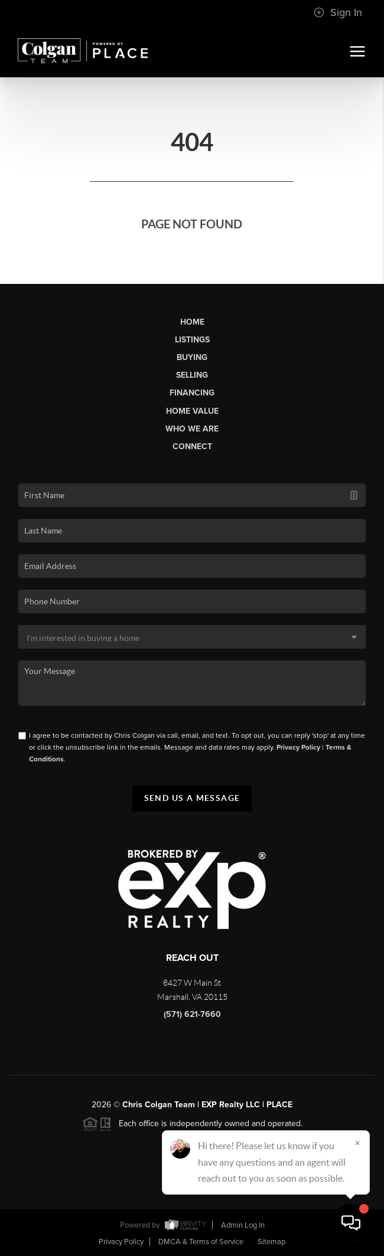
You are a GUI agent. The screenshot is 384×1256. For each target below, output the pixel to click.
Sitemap (271, 1242)
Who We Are (192, 429)
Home (192, 322)
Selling (192, 375)
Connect (192, 446)
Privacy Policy (298, 747)
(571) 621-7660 (192, 1014)
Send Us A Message (192, 798)
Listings (192, 340)
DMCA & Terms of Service (200, 1242)
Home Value (192, 411)
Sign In (338, 12)
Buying (192, 357)
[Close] (357, 1142)
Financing (192, 393)
